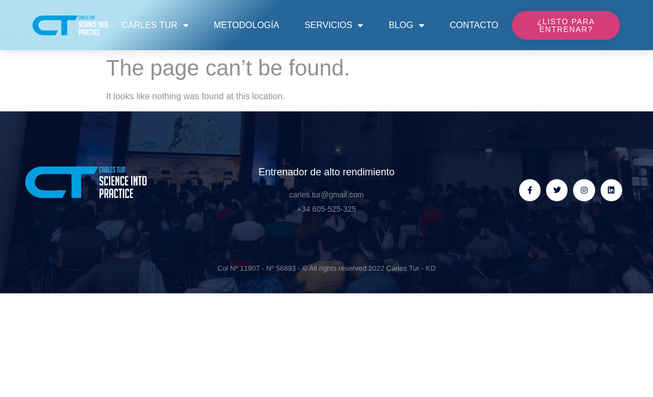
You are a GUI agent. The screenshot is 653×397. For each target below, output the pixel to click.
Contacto (474, 25)
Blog (406, 25)
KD (431, 268)
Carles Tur (155, 25)
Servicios (334, 25)
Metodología (246, 25)
